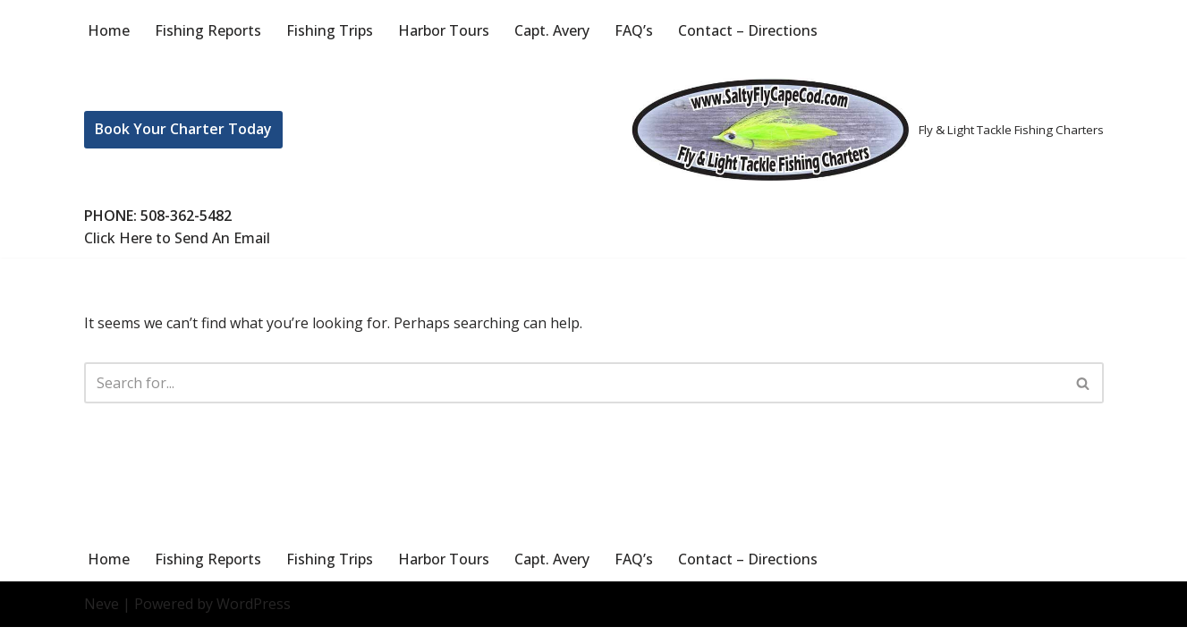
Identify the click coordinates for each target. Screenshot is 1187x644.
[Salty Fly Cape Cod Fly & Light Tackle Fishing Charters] (864, 130)
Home (109, 30)
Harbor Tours (443, 30)
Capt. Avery (551, 30)
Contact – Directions (748, 30)
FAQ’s (634, 30)
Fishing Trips (329, 30)
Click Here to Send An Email (177, 238)
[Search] (574, 382)
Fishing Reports (208, 30)
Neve (101, 621)
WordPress (253, 621)
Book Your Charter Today (183, 129)
